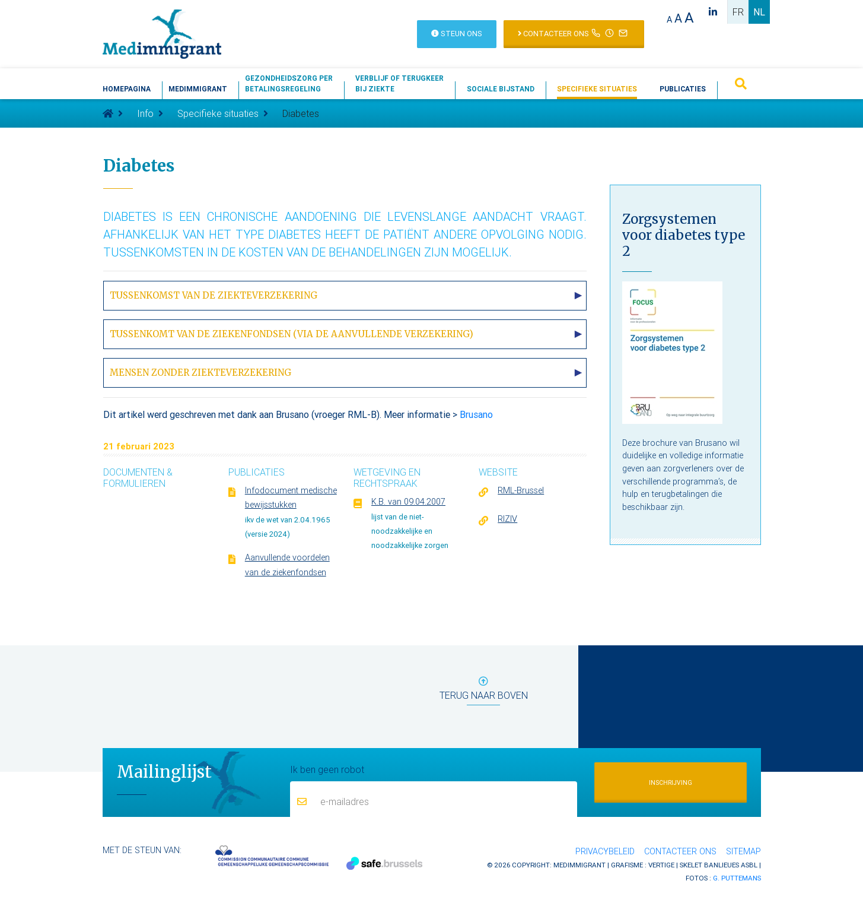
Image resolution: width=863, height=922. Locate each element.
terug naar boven (484, 690)
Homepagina (127, 88)
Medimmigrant (197, 88)
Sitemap (743, 851)
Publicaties (683, 88)
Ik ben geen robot (327, 768)
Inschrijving (670, 783)
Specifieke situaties (597, 88)
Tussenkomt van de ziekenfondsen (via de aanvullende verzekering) (291, 334)
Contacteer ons (680, 851)
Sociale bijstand (500, 88)
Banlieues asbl (730, 864)
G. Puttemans (737, 877)
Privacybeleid (605, 851)
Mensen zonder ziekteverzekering (200, 372)
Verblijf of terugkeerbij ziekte (399, 83)
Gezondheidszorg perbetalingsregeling (289, 83)
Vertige (661, 864)
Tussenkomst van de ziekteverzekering (213, 295)
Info (145, 113)
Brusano (476, 414)
